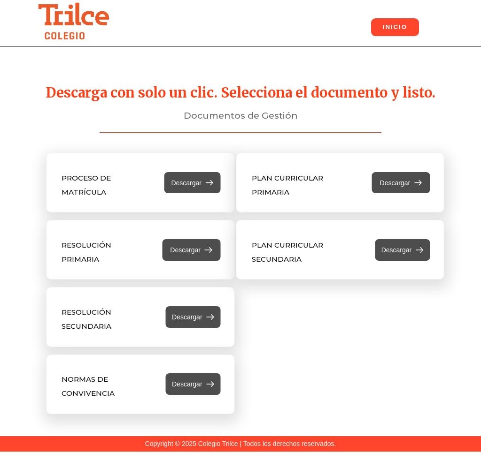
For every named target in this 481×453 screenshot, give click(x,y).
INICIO (395, 26)
